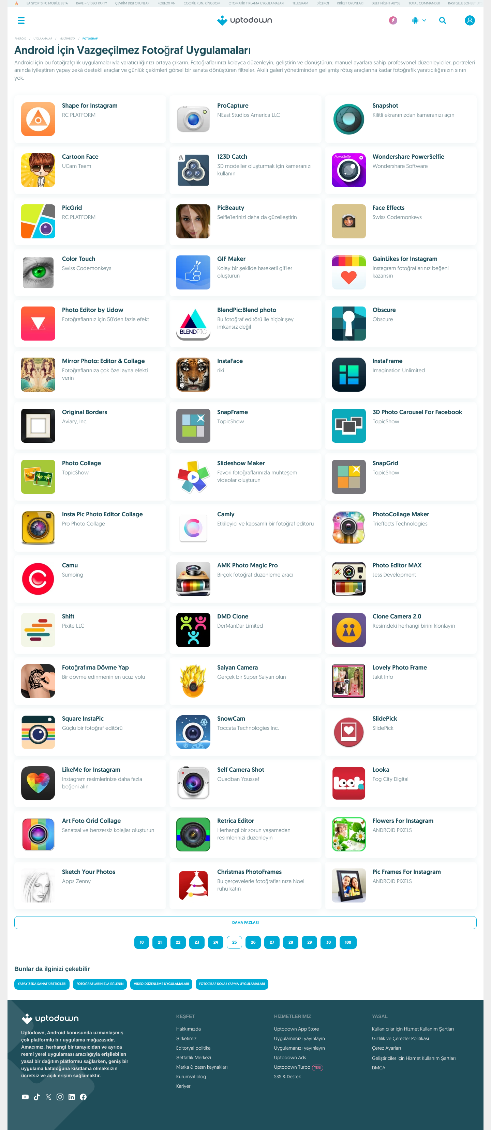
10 (142, 942)
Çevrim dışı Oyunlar (132, 3)
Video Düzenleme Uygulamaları (161, 984)
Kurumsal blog (191, 1076)
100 (348, 942)
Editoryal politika (193, 1048)
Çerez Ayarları (386, 1048)
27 (272, 942)
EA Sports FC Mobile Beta (47, 3)
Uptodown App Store (296, 1029)
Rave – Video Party (91, 3)
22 (178, 942)
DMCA (378, 1068)
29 (309, 942)
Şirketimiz (186, 1038)
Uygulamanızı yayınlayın (299, 1038)
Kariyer (183, 1086)
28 (290, 942)
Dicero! (322, 3)
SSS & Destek (287, 1076)
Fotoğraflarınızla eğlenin (99, 984)
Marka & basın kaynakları (202, 1067)
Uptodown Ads (290, 1057)
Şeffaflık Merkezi (193, 1057)
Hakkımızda (188, 1029)
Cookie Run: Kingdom (202, 3)
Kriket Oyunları (350, 3)
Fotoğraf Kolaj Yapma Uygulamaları (232, 984)
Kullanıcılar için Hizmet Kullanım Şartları (413, 1029)
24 (215, 942)
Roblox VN (166, 3)
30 (328, 942)
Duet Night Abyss (386, 3)
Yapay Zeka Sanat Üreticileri (42, 984)
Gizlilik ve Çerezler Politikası (400, 1038)
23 (197, 942)
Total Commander (424, 3)
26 (253, 942)
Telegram (300, 3)
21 (160, 942)
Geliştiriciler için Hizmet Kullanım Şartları (414, 1058)
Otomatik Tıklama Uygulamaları (256, 3)
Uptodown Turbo (298, 1067)
